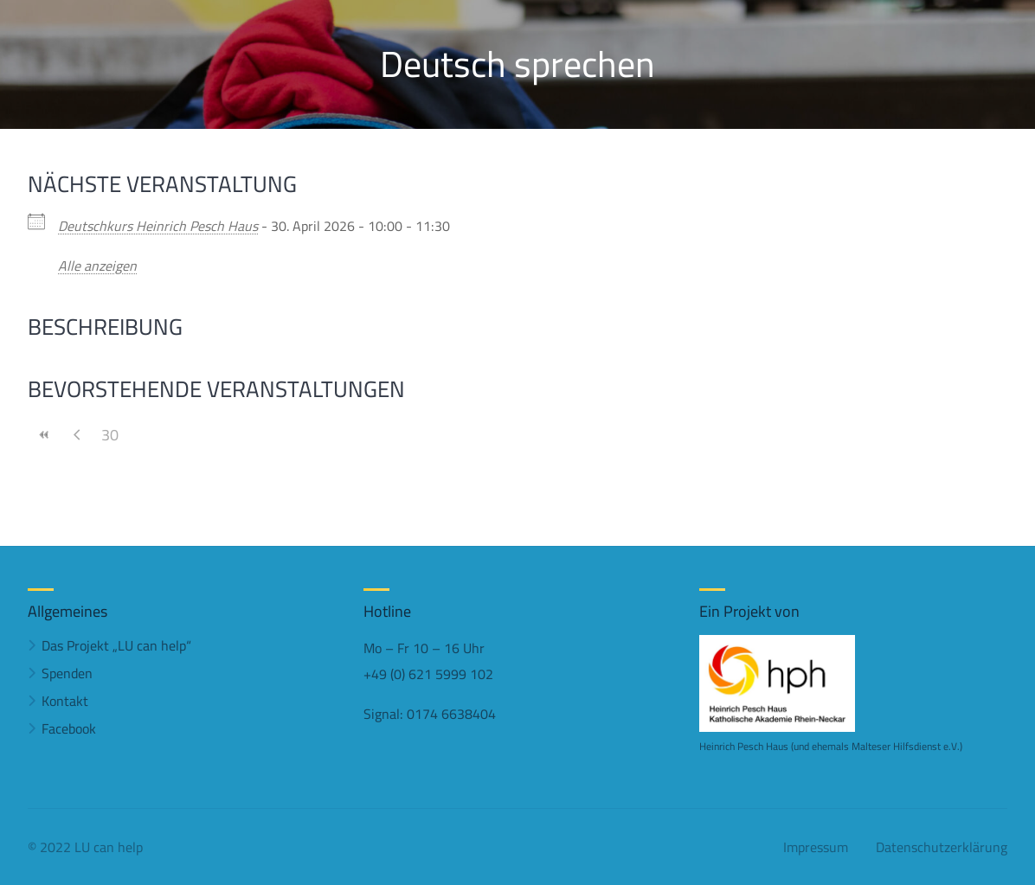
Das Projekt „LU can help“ (116, 645)
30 (110, 434)
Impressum (815, 847)
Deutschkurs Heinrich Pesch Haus (158, 226)
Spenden (67, 673)
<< (44, 435)
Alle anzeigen (97, 266)
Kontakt (65, 701)
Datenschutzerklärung (941, 847)
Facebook (69, 728)
